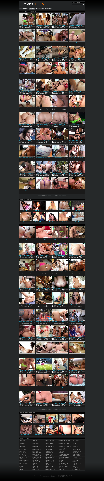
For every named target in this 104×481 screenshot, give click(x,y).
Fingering (44, 27)
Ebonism (35, 464)
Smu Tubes (36, 454)
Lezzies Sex (75, 446)
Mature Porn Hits (76, 449)
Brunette (23, 27)
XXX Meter (75, 464)
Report (21, 24)
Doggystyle (80, 76)
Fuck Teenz (62, 449)
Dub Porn (22, 448)
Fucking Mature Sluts (64, 443)
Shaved (74, 372)
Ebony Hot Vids (50, 440)
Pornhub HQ (23, 452)
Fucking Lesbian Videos (65, 442)
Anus (48, 175)
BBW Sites (48, 458)
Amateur (55, 257)
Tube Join (22, 443)
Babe (55, 27)
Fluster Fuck (23, 449)
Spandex (28, 142)
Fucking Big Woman (51, 469)
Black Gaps (36, 460)
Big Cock (64, 109)
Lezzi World (75, 448)
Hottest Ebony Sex (50, 448)
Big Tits (77, 60)
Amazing (47, 306)
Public (42, 142)
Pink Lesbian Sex (76, 454)
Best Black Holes (37, 458)
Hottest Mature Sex (64, 463)
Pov (28, 60)
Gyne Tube (35, 443)
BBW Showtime (50, 457)
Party (46, 142)
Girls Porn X (75, 466)
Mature (31, 93)
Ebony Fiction (36, 469)
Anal (38, 27)
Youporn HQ (23, 466)
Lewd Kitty (74, 445)
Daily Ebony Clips (37, 461)
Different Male (49, 466)
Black (30, 290)
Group (26, 27)
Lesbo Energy (62, 469)
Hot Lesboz (62, 461)
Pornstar (28, 27)
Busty (60, 60)
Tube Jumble (23, 458)
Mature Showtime (76, 451)
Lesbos (74, 443)
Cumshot (39, 76)
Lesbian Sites (62, 467)
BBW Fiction (49, 454)
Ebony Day (35, 466)
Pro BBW (74, 457)
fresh (46, 195)
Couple (62, 175)
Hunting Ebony (49, 449)
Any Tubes (22, 440)
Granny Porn (62, 452)
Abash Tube (23, 467)
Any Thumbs (36, 440)
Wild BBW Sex (75, 461)
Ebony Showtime (50, 443)
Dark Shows (36, 463)
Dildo (77, 76)
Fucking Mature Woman (65, 446)
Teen (27, 372)
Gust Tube (35, 442)
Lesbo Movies (75, 440)
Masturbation (80, 339)
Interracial (61, 109)
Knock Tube (36, 445)
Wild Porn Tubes (24, 463)
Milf (78, 126)
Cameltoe (72, 27)
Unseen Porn (23, 461)
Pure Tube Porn (37, 448)
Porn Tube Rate (37, 446)
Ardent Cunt (23, 445)
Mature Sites (75, 452)
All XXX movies (23, 442)
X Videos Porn (76, 469)
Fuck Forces (23, 454)
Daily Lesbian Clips (50, 461)
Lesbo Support (75, 442)
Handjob (31, 126)
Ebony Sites (49, 445)
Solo (76, 372)
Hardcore (47, 60)
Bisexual (72, 93)
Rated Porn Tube (37, 449)
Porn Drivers (23, 455)
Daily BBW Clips (50, 460)
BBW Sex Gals (49, 455)
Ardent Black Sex (37, 457)
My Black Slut (49, 451)
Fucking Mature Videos (64, 445)
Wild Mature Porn (76, 463)
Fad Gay (48, 467)
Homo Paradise (63, 455)
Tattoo (62, 372)
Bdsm (39, 60)
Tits (60, 175)
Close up (46, 273)
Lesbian (47, 27)
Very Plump (75, 460)
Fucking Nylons (63, 448)
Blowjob (60, 93)
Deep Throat (61, 142)
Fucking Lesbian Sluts (64, 440)
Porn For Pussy (76, 467)
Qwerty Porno (23, 457)
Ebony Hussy (49, 442)
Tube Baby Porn (37, 455)
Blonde (41, 60)
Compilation (76, 27)
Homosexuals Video (64, 457)
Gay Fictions (62, 451)
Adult (21, 469)
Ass (30, 27)
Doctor (31, 339)
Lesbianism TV (62, 464)
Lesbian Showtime (63, 466)
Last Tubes (22, 451)
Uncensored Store (24, 460)
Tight (78, 372)
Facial (42, 76)
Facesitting (25, 76)
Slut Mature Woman (77, 458)
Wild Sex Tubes (24, 464)
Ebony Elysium (36, 467)
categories (40, 195)
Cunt (64, 27)
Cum (22, 109)
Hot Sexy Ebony (50, 446)
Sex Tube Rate (36, 451)
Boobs (80, 60)
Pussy (79, 27)
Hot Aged (61, 460)
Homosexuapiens (63, 458)
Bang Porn (22, 446)
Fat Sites (48, 464)
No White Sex (49, 452)
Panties (26, 60)
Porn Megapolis (76, 455)
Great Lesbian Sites (64, 454)
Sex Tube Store (37, 452)
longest (49, 195)
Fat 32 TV (48, 463)
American (61, 27)
